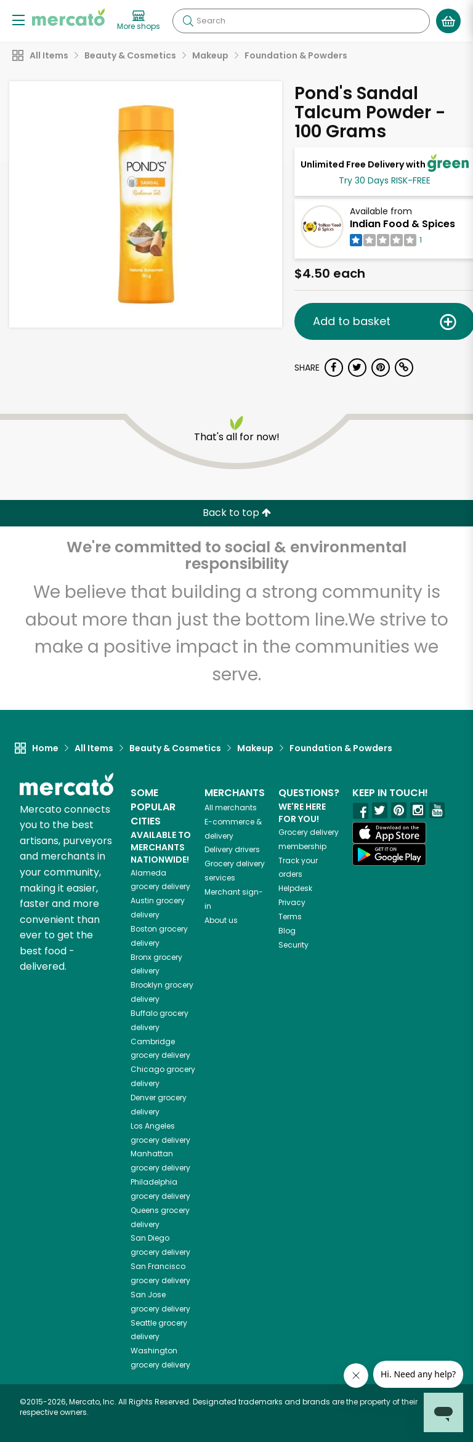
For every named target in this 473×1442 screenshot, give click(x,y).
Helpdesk (295, 888)
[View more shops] (138, 20)
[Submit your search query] (188, 21)
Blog (287, 930)
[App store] (389, 833)
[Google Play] (389, 854)
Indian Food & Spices (402, 224)
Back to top (237, 513)
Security (293, 945)
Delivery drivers (232, 849)
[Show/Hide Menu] (18, 19)
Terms (290, 916)
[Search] (301, 21)
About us (221, 920)
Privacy (291, 902)
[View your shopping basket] (448, 21)
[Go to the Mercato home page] (68, 17)
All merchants (230, 807)
